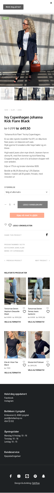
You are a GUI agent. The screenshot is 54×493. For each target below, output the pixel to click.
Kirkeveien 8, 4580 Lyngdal (16, 415)
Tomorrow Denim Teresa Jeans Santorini (35, 311)
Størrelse (9, 187)
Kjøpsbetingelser (12, 456)
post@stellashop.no (13, 418)
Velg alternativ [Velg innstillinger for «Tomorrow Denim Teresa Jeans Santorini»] (36, 322)
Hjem (6, 110)
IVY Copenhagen (16, 251)
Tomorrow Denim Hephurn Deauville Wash (11, 311)
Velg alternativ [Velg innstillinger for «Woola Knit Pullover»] (36, 370)
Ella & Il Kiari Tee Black (11, 363)
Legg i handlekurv (32, 205)
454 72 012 (9, 421)
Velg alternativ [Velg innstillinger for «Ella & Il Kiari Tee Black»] (12, 373)
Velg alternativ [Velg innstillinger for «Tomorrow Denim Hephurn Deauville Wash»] (12, 322)
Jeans (20, 110)
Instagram (9, 401)
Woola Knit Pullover (36, 362)
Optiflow (36, 483)
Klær (13, 110)
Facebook (8, 398)
